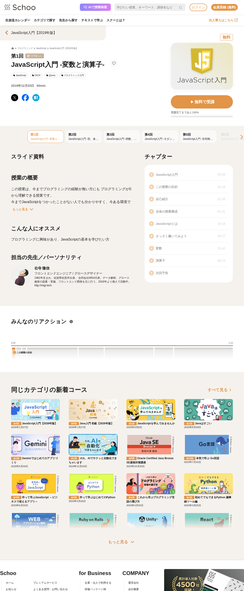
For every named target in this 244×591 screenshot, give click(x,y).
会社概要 (133, 568)
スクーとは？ (115, 20)
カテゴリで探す (44, 20)
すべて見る (220, 390)
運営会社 (133, 561)
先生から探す (68, 20)
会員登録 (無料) (224, 7)
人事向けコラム (94, 574)
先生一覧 (11, 587)
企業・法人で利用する (98, 561)
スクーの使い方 (15, 581)
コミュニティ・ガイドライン (50, 581)
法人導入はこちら (223, 20)
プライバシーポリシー (46, 587)
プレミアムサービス (45, 561)
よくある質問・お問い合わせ (50, 568)
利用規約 (38, 574)
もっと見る (23, 209)
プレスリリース (137, 581)
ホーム (10, 561)
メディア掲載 (136, 587)
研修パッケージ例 (95, 568)
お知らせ (11, 568)
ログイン (198, 7)
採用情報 (133, 574)
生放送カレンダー (17, 20)
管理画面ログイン (95, 581)
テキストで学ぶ (92, 20)
